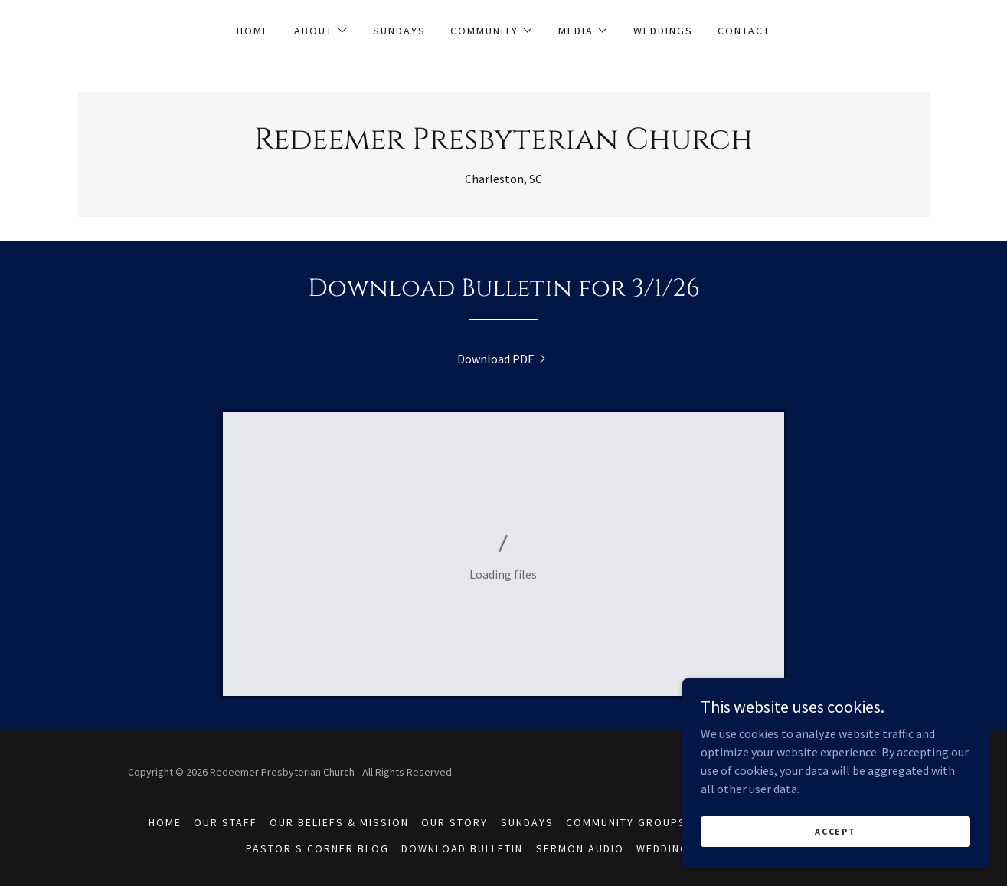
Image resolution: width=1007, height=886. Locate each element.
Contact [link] (744, 31)
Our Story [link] (454, 822)
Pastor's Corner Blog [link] (317, 848)
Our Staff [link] (225, 822)
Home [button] (165, 822)
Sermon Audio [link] (580, 848)
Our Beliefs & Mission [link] (339, 822)
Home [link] (253, 31)
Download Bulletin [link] (462, 848)
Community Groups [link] (626, 822)
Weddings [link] (663, 31)
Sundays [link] (399, 31)
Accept (835, 831)
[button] (321, 30)
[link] (503, 144)
